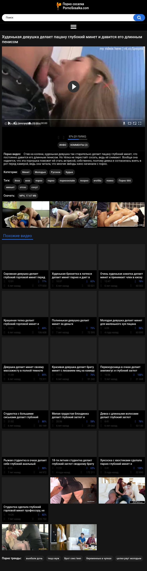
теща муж (53, 558)
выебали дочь (34, 558)
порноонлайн (67, 180)
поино (110, 180)
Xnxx (17, 180)
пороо (38, 180)
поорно (84, 180)
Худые (69, 172)
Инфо (62, 145)
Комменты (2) (79, 145)
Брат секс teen (72, 558)
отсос (23, 187)
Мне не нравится (64, 138)
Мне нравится (59, 138)
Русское (55, 172)
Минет (26, 172)
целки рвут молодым (129, 558)
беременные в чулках (98, 558)
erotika (97, 180)
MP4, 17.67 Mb (28, 195)
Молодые (40, 172)
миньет (10, 187)
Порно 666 (125, 180)
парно (51, 180)
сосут (35, 187)
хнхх (27, 180)
